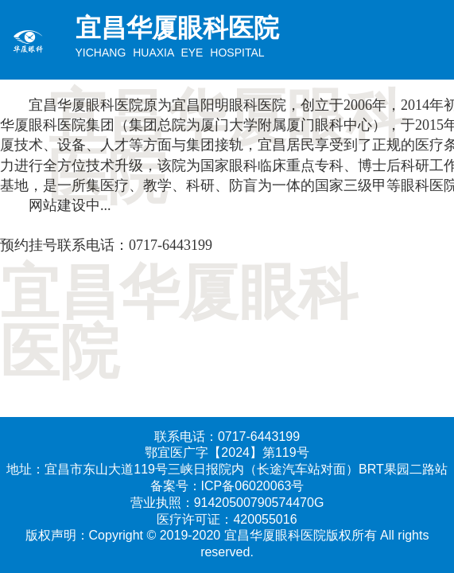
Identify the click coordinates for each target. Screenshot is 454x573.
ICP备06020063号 (253, 486)
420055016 (265, 519)
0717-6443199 (170, 245)
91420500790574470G (259, 502)
